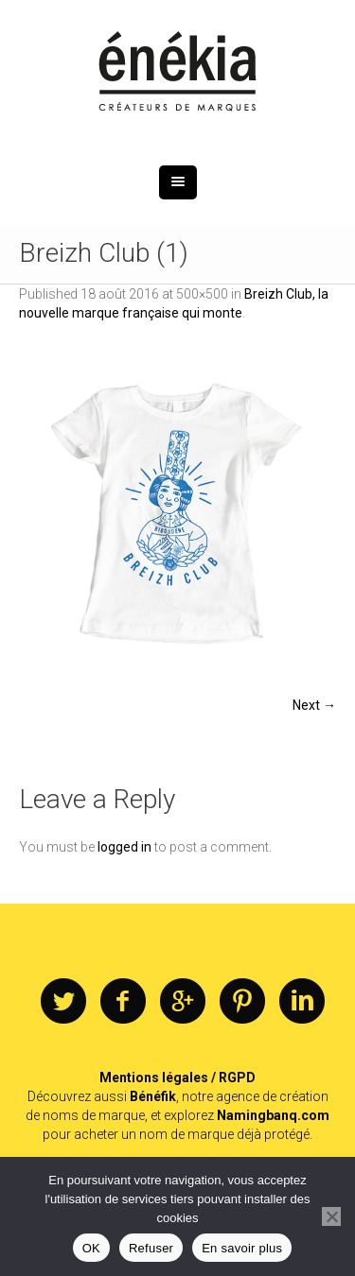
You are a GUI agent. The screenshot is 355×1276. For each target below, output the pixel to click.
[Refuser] (331, 1216)
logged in (124, 846)
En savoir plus (242, 1248)
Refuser (151, 1248)
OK (91, 1248)
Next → (314, 705)
